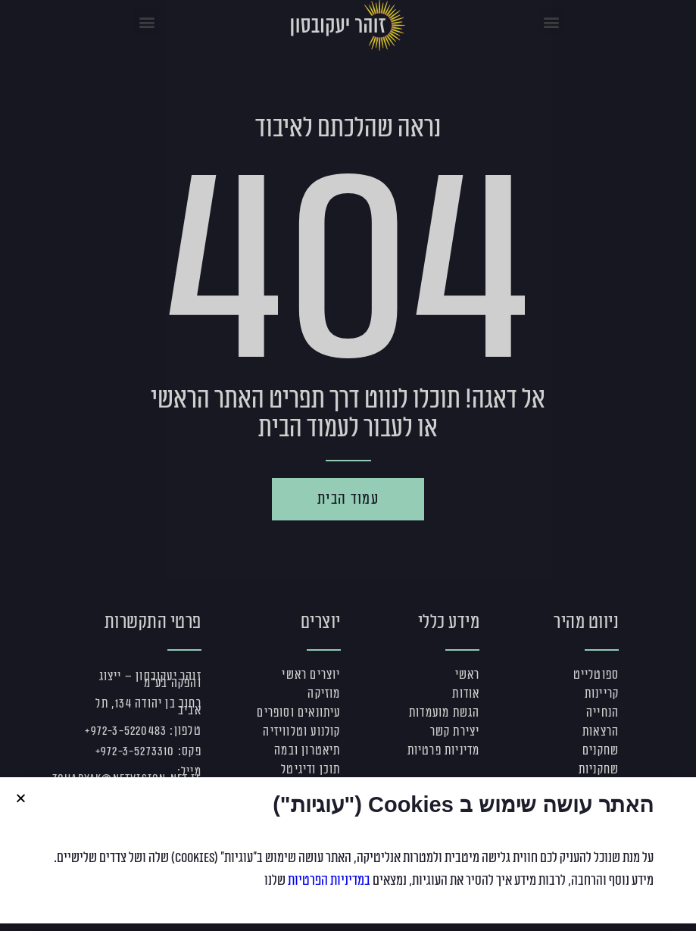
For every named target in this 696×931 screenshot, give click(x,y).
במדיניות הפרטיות (329, 880)
